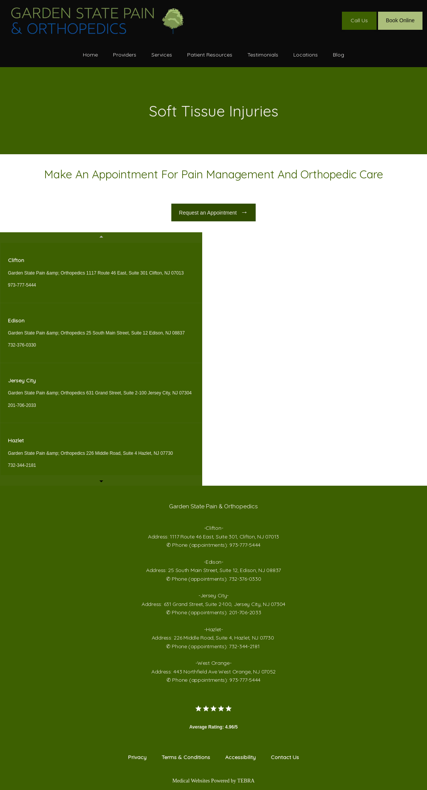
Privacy (137, 757)
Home (90, 54)
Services (161, 54)
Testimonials (262, 54)
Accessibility (240, 757)
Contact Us (285, 757)
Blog (338, 54)
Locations (305, 54)
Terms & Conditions (186, 757)
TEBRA (246, 781)
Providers (124, 54)
